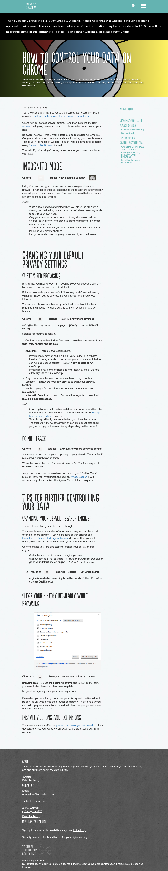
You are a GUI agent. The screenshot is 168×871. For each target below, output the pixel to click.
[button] (143, 6)
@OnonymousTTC (32, 811)
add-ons (26, 126)
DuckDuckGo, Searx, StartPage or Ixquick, (45, 538)
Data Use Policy (31, 780)
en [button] (133, 6)
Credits (27, 777)
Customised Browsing (132, 130)
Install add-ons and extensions (131, 161)
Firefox (32, 145)
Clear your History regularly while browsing (130, 155)
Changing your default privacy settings (131, 123)
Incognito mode (127, 109)
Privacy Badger (78, 477)
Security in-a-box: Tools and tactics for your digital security (55, 837)
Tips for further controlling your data (131, 140)
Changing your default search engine (132, 148)
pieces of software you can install (74, 725)
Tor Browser (46, 145)
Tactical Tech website (34, 801)
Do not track (127, 133)
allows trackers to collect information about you (62, 116)
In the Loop (79, 830)
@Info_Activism (30, 808)
